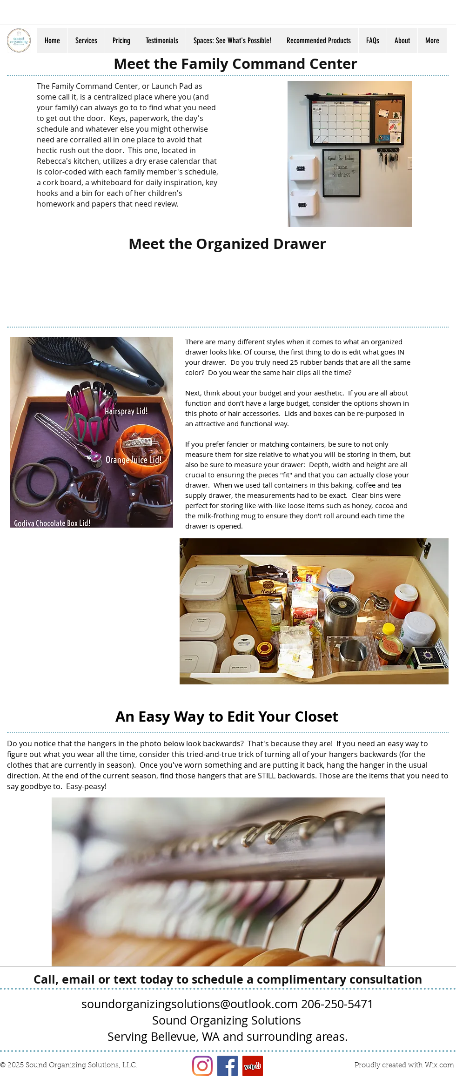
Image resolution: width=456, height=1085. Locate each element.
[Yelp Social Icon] (252, 1066)
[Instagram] (202, 1066)
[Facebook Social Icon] (227, 1066)
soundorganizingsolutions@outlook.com (189, 1003)
